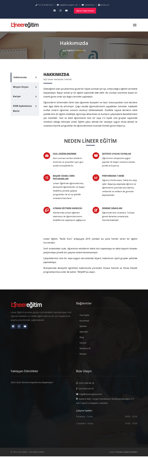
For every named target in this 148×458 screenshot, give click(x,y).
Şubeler (83, 328)
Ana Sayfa (67, 50)
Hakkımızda (20, 77)
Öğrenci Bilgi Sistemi (85, 10)
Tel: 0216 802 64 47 (44, 5)
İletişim (83, 355)
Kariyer (17, 97)
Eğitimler (84, 333)
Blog (82, 339)
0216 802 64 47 (85, 389)
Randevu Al (103, 5)
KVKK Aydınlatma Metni (22, 110)
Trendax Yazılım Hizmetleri (126, 453)
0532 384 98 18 (85, 384)
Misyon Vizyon (20, 87)
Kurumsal (84, 323)
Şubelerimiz (88, 5)
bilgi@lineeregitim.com (67, 5)
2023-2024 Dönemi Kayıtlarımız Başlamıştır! (32, 383)
